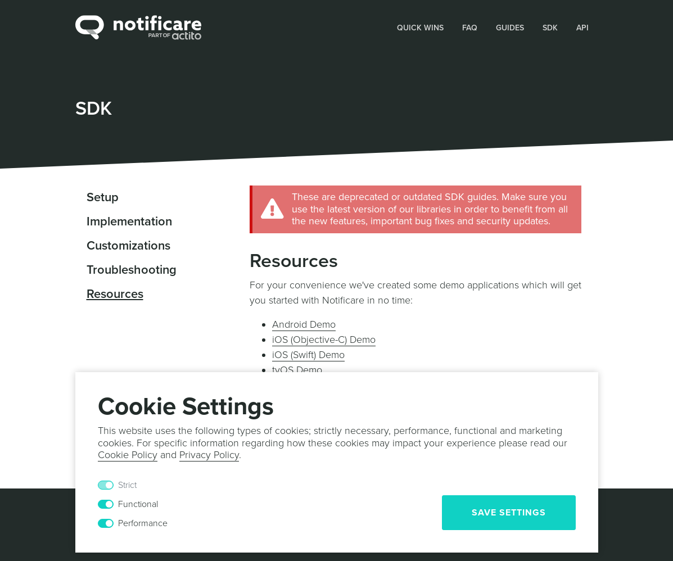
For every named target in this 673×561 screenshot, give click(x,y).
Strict (127, 485)
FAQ (469, 28)
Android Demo (304, 324)
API (582, 28)
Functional (138, 504)
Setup (103, 197)
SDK (550, 28)
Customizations (128, 245)
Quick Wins (420, 28)
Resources (115, 294)
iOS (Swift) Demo (308, 355)
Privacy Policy (209, 455)
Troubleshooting (132, 270)
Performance (143, 523)
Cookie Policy (127, 455)
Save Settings (509, 512)
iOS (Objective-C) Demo (324, 339)
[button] (420, 27)
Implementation (129, 221)
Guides (510, 28)
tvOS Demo (297, 370)
